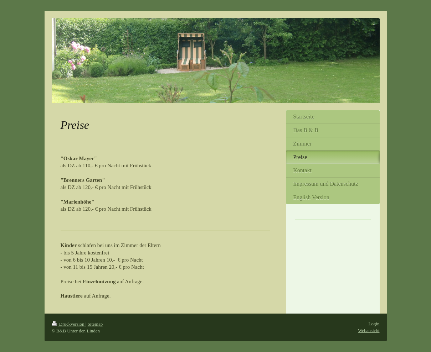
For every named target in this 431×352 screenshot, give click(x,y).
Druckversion (69, 324)
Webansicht (368, 330)
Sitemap (95, 324)
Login (373, 323)
